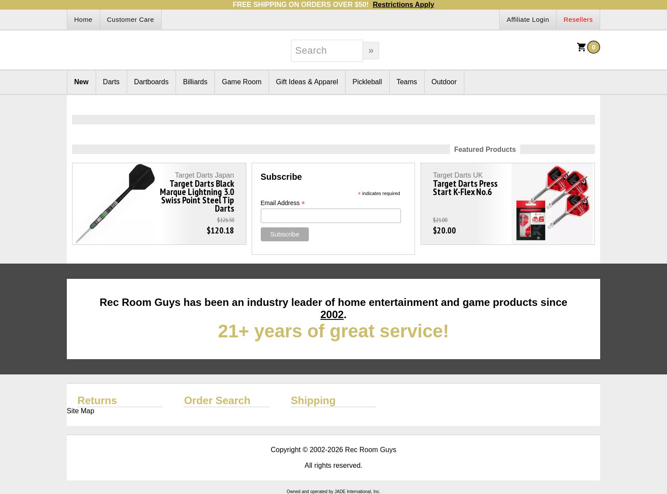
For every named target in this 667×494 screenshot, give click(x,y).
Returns (97, 400)
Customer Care (130, 19)
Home (83, 19)
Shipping (313, 400)
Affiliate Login (528, 19)
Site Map (80, 411)
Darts (111, 82)
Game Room (242, 82)
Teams (407, 82)
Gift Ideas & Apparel (307, 82)
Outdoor (444, 82)
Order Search (217, 400)
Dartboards (151, 82)
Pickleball (367, 82)
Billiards (195, 82)
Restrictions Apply (403, 4)
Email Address (283, 203)
